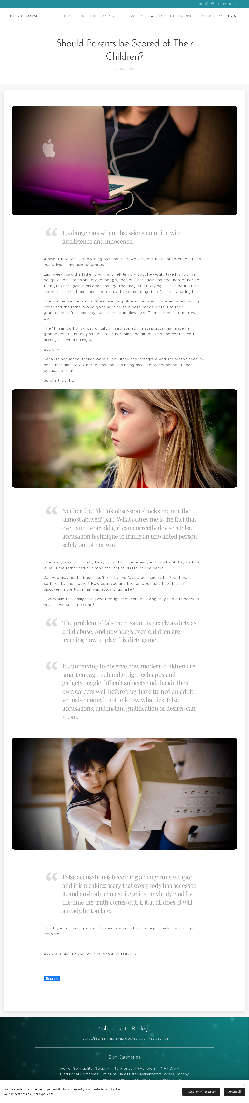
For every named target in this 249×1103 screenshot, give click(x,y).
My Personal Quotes (112, 1080)
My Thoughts (82, 1080)
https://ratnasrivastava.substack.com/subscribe (124, 1038)
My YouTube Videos (164, 1080)
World (65, 1068)
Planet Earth (128, 1074)
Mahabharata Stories (157, 1074)
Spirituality (83, 1068)
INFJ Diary (169, 1068)
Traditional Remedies (79, 1074)
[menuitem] (79, 16)
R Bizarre (139, 1080)
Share (52, 978)
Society (102, 1068)
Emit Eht (108, 1074)
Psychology (146, 1068)
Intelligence (122, 1068)
